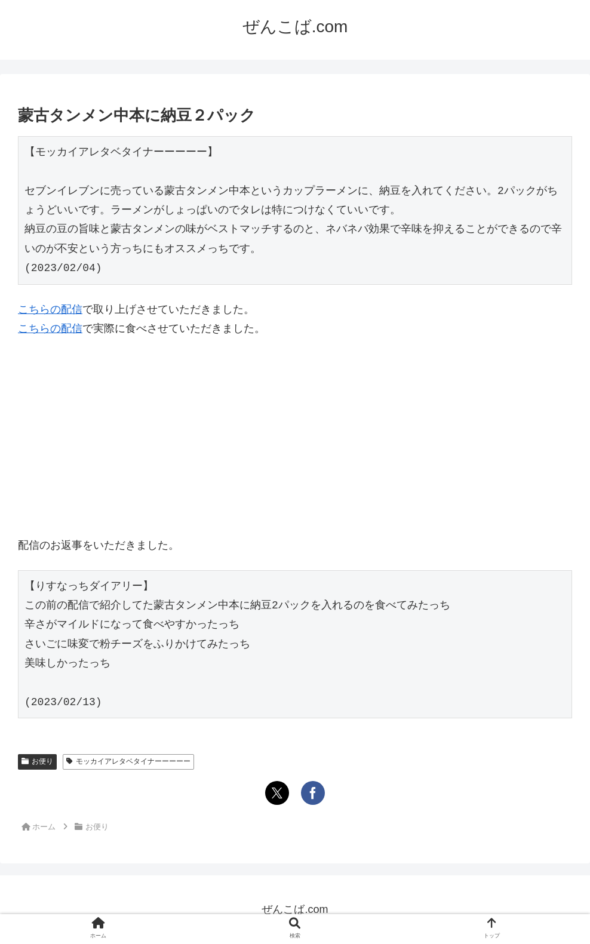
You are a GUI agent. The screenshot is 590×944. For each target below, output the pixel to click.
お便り (37, 761)
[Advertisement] (295, 437)
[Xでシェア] (277, 793)
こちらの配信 (50, 309)
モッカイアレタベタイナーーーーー (128, 761)
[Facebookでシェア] (313, 793)
